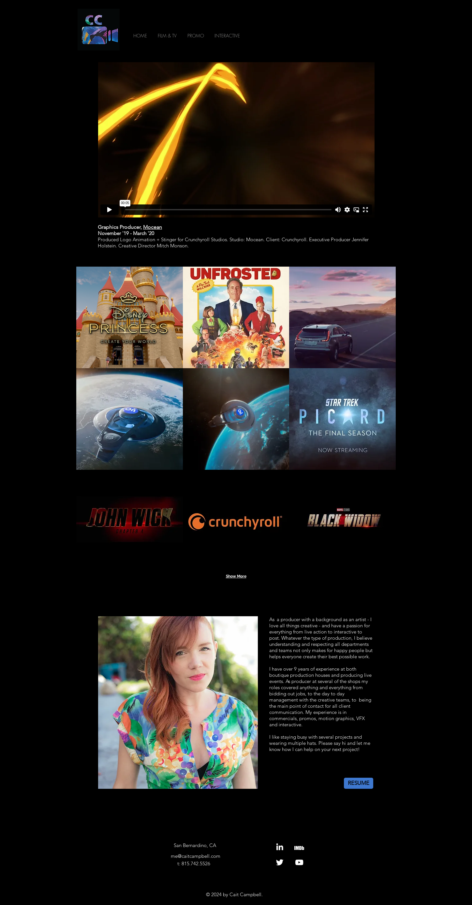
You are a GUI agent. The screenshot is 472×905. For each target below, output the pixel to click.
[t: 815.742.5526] (193, 863)
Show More (236, 576)
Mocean (152, 227)
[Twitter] (280, 862)
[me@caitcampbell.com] (195, 856)
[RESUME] (358, 783)
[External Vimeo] (236, 139)
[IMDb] (299, 847)
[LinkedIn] (280, 847)
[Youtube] (299, 862)
